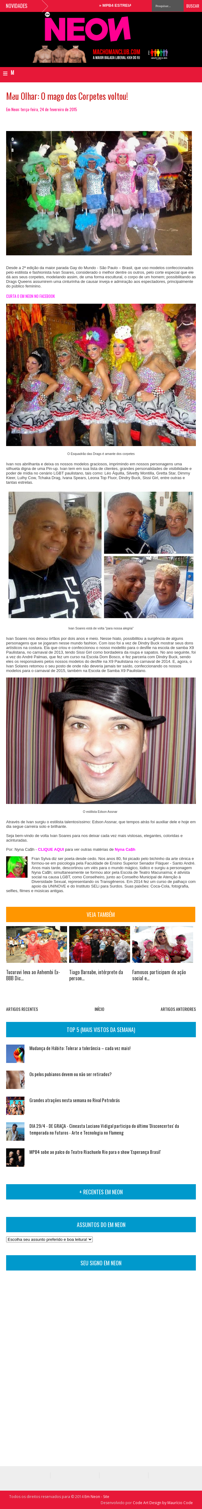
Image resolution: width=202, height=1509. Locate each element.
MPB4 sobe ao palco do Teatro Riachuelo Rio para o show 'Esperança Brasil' (95, 1151)
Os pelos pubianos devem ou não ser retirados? (70, 1074)
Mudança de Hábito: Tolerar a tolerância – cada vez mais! (79, 1048)
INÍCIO (99, 1009)
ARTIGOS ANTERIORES (178, 1009)
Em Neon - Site (96, 1496)
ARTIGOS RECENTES (22, 1009)
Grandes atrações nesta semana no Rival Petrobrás (74, 1100)
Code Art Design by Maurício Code (163, 1502)
